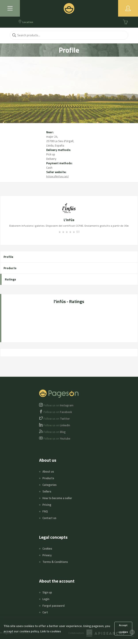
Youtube (57, 438)
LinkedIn (57, 425)
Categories (49, 485)
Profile (8, 256)
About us (48, 471)
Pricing (46, 504)
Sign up (47, 592)
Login (45, 599)
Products (10, 268)
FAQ (45, 511)
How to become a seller (57, 498)
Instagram (58, 405)
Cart (45, 612)
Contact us (49, 518)
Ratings (10, 279)
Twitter (57, 418)
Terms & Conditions (55, 562)
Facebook (58, 412)
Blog (55, 432)
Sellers (46, 491)
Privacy (47, 555)
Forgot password (53, 605)
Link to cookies (50, 631)
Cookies (47, 548)
